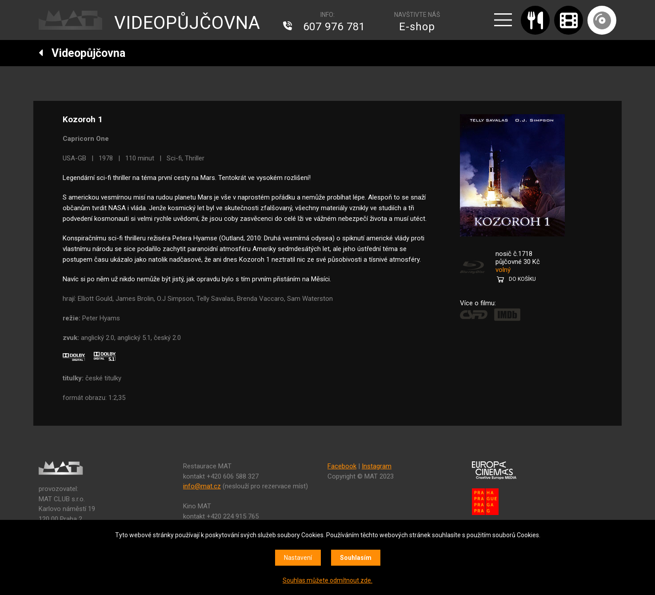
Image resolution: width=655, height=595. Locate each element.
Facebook (342, 466)
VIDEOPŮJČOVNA (187, 22)
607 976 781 (334, 26)
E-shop (417, 26)
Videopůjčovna (82, 53)
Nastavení (298, 557)
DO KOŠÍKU (522, 279)
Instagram (376, 466)
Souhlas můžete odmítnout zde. (327, 580)
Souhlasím (355, 557)
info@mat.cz (202, 486)
